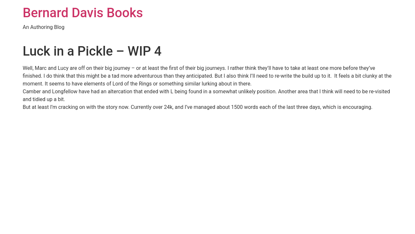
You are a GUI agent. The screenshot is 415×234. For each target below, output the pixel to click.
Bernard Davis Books (83, 12)
